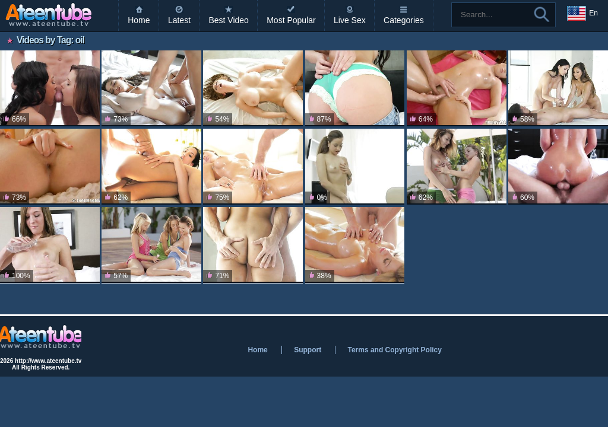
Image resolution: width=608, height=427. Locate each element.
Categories (404, 20)
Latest (179, 20)
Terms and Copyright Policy (394, 350)
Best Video (228, 20)
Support (307, 350)
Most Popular (291, 20)
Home (139, 20)
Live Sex (350, 20)
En (582, 13)
